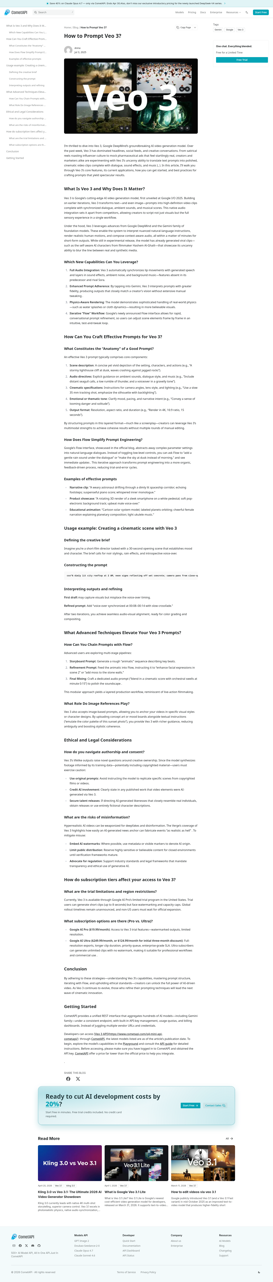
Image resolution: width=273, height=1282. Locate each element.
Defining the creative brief (23, 72)
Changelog (225, 1250)
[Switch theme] (259, 1272)
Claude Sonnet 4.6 (84, 1255)
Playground (130, 1044)
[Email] (14, 1245)
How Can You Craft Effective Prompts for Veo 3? (27, 39)
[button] (58, 1185)
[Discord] (33, 1245)
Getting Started (15, 158)
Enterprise (177, 1245)
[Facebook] (20, 1245)
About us (176, 1240)
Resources (233, 12)
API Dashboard (131, 1250)
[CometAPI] (15, 12)
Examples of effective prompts (25, 58)
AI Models (225, 1240)
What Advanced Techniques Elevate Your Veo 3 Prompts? (27, 91)
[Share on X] (78, 1079)
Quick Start (129, 1240)
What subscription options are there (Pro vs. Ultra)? (29, 144)
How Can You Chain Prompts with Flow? (29, 98)
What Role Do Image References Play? (29, 105)
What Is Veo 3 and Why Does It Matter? (27, 25)
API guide (166, 1044)
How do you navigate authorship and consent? (29, 118)
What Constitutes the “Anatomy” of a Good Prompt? (29, 45)
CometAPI (97, 1039)
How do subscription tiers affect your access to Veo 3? (27, 131)
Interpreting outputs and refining (26, 85)
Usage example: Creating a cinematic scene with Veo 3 (27, 65)
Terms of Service (126, 1272)
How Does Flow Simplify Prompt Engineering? (29, 52)
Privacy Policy (148, 1272)
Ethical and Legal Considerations (24, 111)
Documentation (131, 1245)
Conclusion (12, 151)
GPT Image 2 (81, 1240)
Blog (221, 1245)
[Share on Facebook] (68, 1079)
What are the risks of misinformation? (29, 125)
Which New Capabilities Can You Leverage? (29, 32)
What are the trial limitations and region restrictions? (29, 138)
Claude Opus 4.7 (83, 1250)
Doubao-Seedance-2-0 (87, 1245)
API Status (128, 1255)
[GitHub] (39, 1245)
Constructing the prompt (22, 78)
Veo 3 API (101, 1034)
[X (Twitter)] (26, 1245)
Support (223, 1255)
